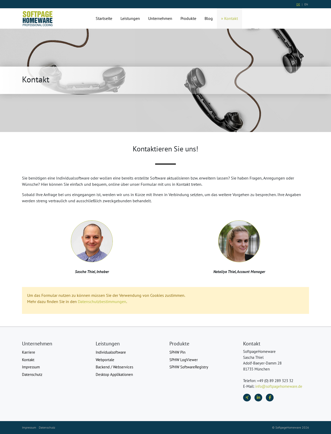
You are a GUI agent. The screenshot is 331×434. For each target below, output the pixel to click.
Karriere (28, 352)
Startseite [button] (104, 18)
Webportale (105, 359)
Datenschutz (32, 374)
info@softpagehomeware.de (278, 386)
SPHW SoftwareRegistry (188, 367)
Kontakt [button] (231, 18)
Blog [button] (209, 18)
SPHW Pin (177, 352)
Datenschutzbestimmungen (102, 301)
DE (298, 4)
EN (306, 4)
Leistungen (130, 18)
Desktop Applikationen (114, 374)
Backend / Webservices (114, 367)
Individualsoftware (111, 352)
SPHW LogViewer (183, 359)
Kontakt (28, 359)
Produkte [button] (188, 18)
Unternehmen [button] (160, 18)
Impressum (31, 367)
